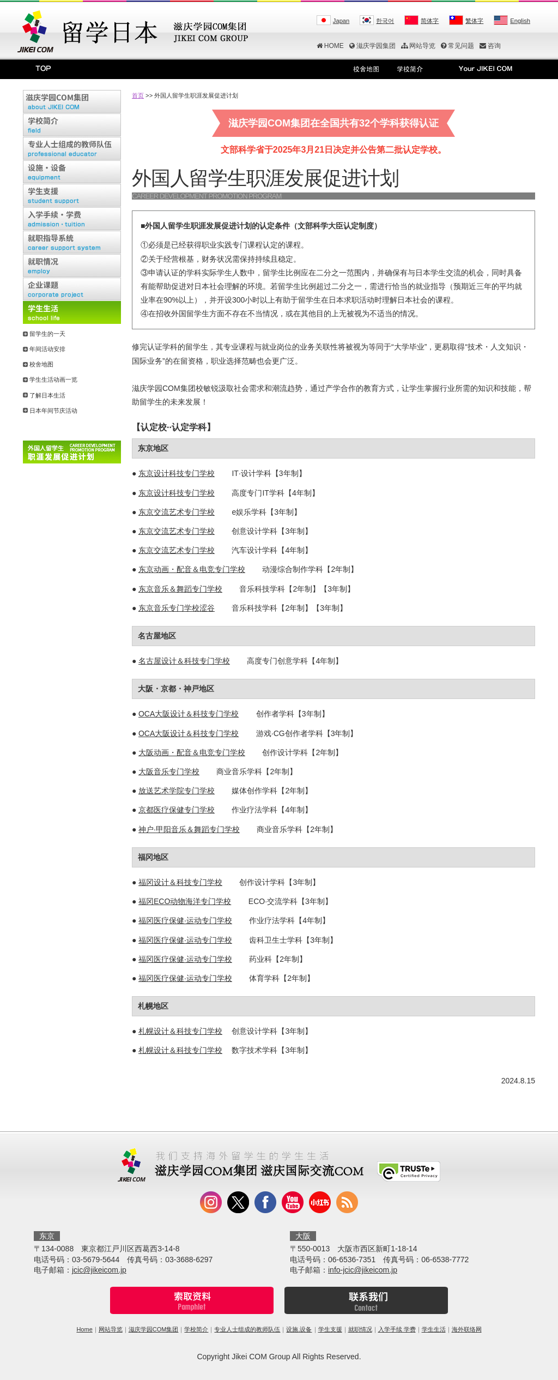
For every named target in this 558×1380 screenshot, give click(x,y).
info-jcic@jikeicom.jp (362, 1269)
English (520, 20)
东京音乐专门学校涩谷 (176, 608)
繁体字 (474, 20)
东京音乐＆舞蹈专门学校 (180, 588)
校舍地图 (41, 364)
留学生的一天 (47, 333)
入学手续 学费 (397, 1329)
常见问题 (457, 46)
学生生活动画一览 (53, 379)
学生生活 (434, 1329)
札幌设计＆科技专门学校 (180, 1031)
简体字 (430, 20)
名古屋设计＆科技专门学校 (184, 660)
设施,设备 (299, 1329)
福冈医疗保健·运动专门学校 (185, 920)
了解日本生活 (47, 395)
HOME (330, 46)
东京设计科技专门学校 (176, 473)
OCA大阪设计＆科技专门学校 (188, 713)
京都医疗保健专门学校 (176, 809)
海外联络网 (467, 1329)
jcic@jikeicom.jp (99, 1269)
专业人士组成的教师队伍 (247, 1329)
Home (84, 1329)
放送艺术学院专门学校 (176, 790)
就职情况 (360, 1329)
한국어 (385, 20)
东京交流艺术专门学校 (176, 512)
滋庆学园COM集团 (154, 1329)
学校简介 (196, 1329)
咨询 (490, 46)
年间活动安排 (47, 349)
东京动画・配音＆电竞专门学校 (191, 569)
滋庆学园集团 (372, 46)
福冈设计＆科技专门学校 (180, 882)
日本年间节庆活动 (53, 410)
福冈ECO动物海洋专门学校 (184, 901)
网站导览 (418, 46)
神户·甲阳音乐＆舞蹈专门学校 (189, 829)
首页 (138, 95)
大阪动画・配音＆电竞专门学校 (191, 752)
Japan (341, 20)
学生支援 (330, 1329)
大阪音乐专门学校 (168, 771)
